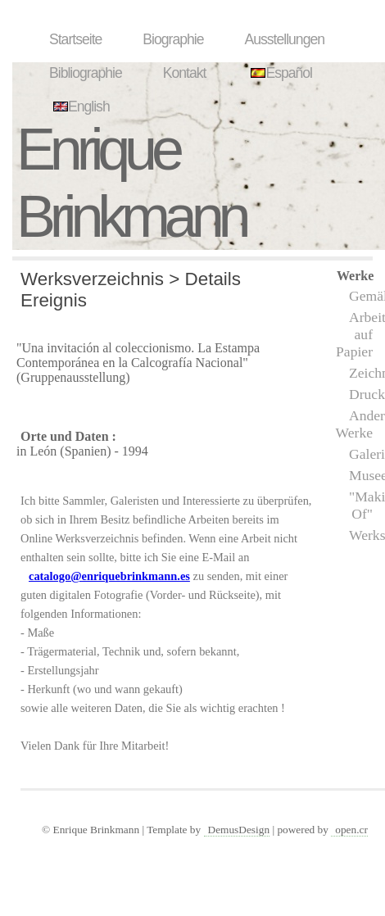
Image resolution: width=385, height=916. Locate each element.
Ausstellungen (284, 39)
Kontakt (184, 73)
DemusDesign (239, 829)
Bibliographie (85, 73)
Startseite (75, 39)
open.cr (351, 829)
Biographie (173, 39)
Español (279, 73)
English (79, 106)
